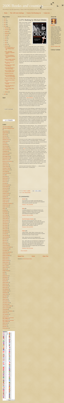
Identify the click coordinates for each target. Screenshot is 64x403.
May (6, 40)
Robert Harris (5, 284)
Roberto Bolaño (5, 285)
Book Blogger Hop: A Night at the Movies (10, 65)
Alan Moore (5, 136)
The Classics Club (6, 302)
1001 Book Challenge (7, 126)
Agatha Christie (5, 132)
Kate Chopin (5, 238)
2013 (5, 22)
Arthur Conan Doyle (6, 153)
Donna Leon (5, 181)
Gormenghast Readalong (7, 203)
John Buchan (5, 223)
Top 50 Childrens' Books (7, 305)
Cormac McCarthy (6, 173)
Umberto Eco (5, 312)
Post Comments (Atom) (27, 258)
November (7, 29)
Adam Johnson (5, 131)
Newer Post (21, 256)
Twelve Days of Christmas (7, 311)
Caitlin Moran (5, 163)
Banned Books (5, 154)
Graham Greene (6, 205)
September (7, 33)
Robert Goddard (6, 282)
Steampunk (5, 297)
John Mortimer (5, 230)
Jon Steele (5, 233)
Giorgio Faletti (5, 201)
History (4, 208)
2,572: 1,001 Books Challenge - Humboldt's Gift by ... (9, 52)
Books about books (6, 158)
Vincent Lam (5, 316)
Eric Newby (5, 183)
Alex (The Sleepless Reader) (28, 218)
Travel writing (5, 309)
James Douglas (5, 216)
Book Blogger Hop (6, 156)
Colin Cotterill (5, 171)
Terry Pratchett (5, 300)
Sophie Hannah (5, 294)
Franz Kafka (5, 191)
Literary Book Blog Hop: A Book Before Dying (9, 68)
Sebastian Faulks (6, 290)
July (6, 36)
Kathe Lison (5, 242)
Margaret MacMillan (6, 255)
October (6, 31)
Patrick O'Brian (5, 267)
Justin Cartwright (6, 237)
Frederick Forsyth (6, 193)
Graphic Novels (5, 206)
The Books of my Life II (9, 73)
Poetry (4, 272)
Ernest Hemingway (6, 184)
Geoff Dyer (5, 196)
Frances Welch (5, 189)
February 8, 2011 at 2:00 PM (27, 226)
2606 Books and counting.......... (28, 6)
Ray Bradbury (5, 277)
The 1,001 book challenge (17, 13)
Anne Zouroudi (5, 146)
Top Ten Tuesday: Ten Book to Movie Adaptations (10, 60)
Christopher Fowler (6, 168)
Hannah (23, 198)
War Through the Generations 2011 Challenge (8, 318)
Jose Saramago (6, 235)
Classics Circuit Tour (6, 169)
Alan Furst (4, 134)
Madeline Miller (5, 253)
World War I (5, 326)
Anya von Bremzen (6, 149)
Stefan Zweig (5, 299)
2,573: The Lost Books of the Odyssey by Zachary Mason (10, 56)
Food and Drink (5, 188)
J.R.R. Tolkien (5, 215)
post (24, 148)
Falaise (23, 230)
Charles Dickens (6, 166)
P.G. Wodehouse (6, 263)
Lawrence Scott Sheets (7, 247)
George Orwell (5, 200)
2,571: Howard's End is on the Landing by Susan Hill (10, 48)
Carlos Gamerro (6, 164)
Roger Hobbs (5, 287)
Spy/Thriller (5, 295)
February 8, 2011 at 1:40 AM (27, 215)
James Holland (5, 218)
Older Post (45, 256)
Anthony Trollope (6, 147)
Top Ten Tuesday (6, 307)
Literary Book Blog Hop (7, 252)
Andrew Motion (5, 141)
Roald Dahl (5, 280)
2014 (5, 20)
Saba (23, 208)
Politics (4, 274)
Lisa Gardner (5, 250)
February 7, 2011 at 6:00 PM (27, 204)
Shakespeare (5, 292)
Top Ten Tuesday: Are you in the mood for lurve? (9, 71)
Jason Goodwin (5, 220)
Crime (23, 192)
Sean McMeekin (6, 289)
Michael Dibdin (27, 192)
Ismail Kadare (5, 211)
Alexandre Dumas (6, 139)
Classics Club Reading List (34, 13)
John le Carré (5, 228)
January (6, 91)
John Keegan (5, 226)
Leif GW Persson (6, 248)
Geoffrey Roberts (6, 198)
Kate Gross (5, 240)
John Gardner (5, 225)
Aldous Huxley (5, 137)
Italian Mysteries (29, 97)
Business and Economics (7, 161)
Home (5, 13)
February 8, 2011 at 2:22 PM (27, 248)
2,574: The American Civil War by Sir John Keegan (10, 76)
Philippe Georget (6, 270)
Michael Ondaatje (6, 260)
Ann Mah (4, 142)
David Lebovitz (5, 178)
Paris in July (5, 265)
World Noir (5, 324)
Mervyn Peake (5, 257)
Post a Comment (24, 250)
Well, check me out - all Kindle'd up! (9, 63)
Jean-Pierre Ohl (6, 221)
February (7, 46)
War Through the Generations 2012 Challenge (8, 321)
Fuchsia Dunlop (5, 195)
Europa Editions (6, 186)
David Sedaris (5, 179)
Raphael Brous (5, 275)
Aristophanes (5, 151)
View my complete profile (55, 46)
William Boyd (5, 323)
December (7, 27)
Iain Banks (5, 210)
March (6, 44)
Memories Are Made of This (10, 78)
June (6, 38)
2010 (5, 94)
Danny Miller (5, 176)
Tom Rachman (5, 304)
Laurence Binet (5, 245)
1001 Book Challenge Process (8, 128)
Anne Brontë (5, 144)
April (6, 42)
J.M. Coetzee (5, 213)
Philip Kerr (4, 269)
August (6, 35)
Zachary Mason (5, 328)
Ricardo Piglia (5, 279)
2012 (5, 24)
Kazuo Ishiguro (5, 243)
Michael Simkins (6, 262)
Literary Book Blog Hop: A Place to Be (9, 86)
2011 (5, 26)
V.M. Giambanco (6, 314)
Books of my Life (6, 159)
